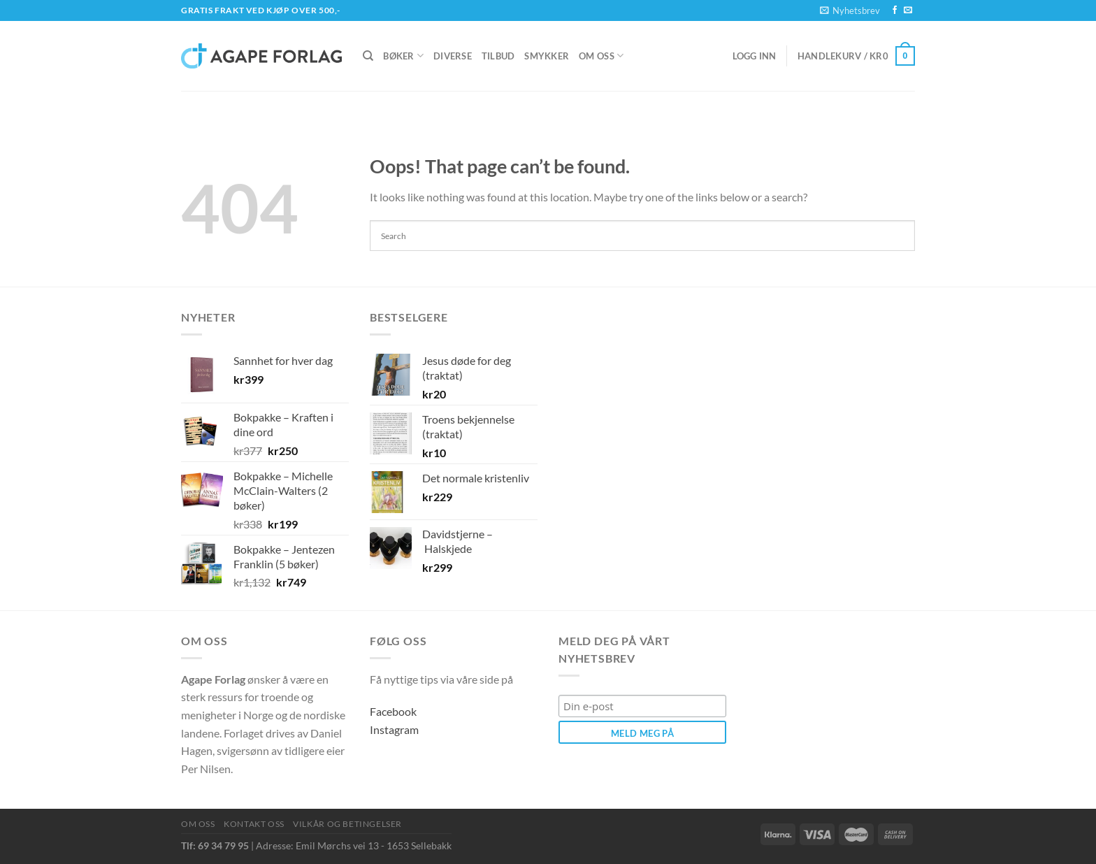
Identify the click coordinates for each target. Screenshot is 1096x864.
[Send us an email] (908, 10)
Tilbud (498, 56)
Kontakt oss (254, 824)
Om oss (601, 55)
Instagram (394, 729)
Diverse (452, 56)
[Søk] (368, 56)
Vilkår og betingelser (347, 824)
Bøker (403, 55)
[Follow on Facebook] (895, 10)
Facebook (393, 711)
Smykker (546, 56)
